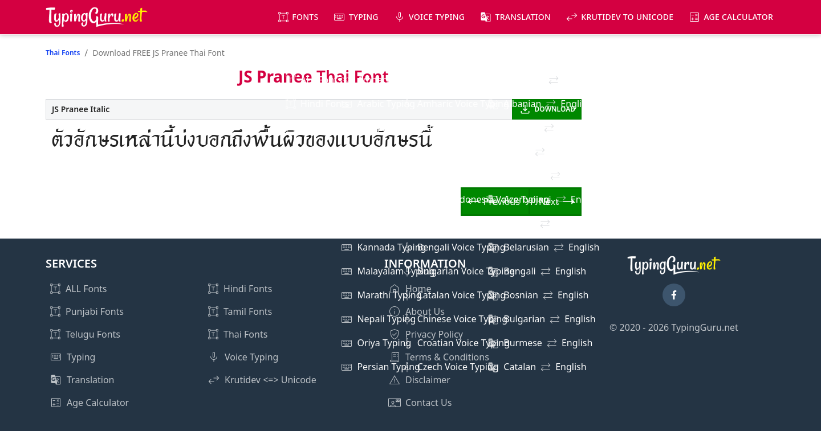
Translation (523, 16)
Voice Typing (437, 16)
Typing (364, 16)
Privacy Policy (434, 334)
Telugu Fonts (93, 334)
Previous (501, 201)
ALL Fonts (86, 288)
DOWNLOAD (555, 109)
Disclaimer (427, 379)
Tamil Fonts (247, 311)
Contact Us (428, 402)
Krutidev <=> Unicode (270, 379)
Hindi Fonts (247, 288)
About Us (425, 311)
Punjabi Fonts (95, 311)
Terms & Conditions (447, 357)
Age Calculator (738, 16)
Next (549, 201)
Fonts (305, 16)
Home (418, 288)
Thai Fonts (63, 53)
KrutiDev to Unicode (627, 16)
